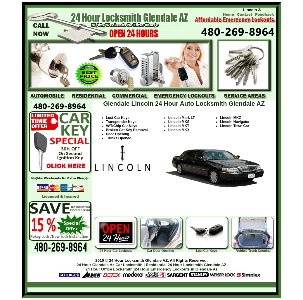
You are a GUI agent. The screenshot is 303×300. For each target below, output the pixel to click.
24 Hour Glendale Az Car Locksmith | (111, 265)
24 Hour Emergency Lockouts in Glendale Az (176, 269)
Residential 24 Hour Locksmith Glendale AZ (186, 265)
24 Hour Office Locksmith (108, 269)
